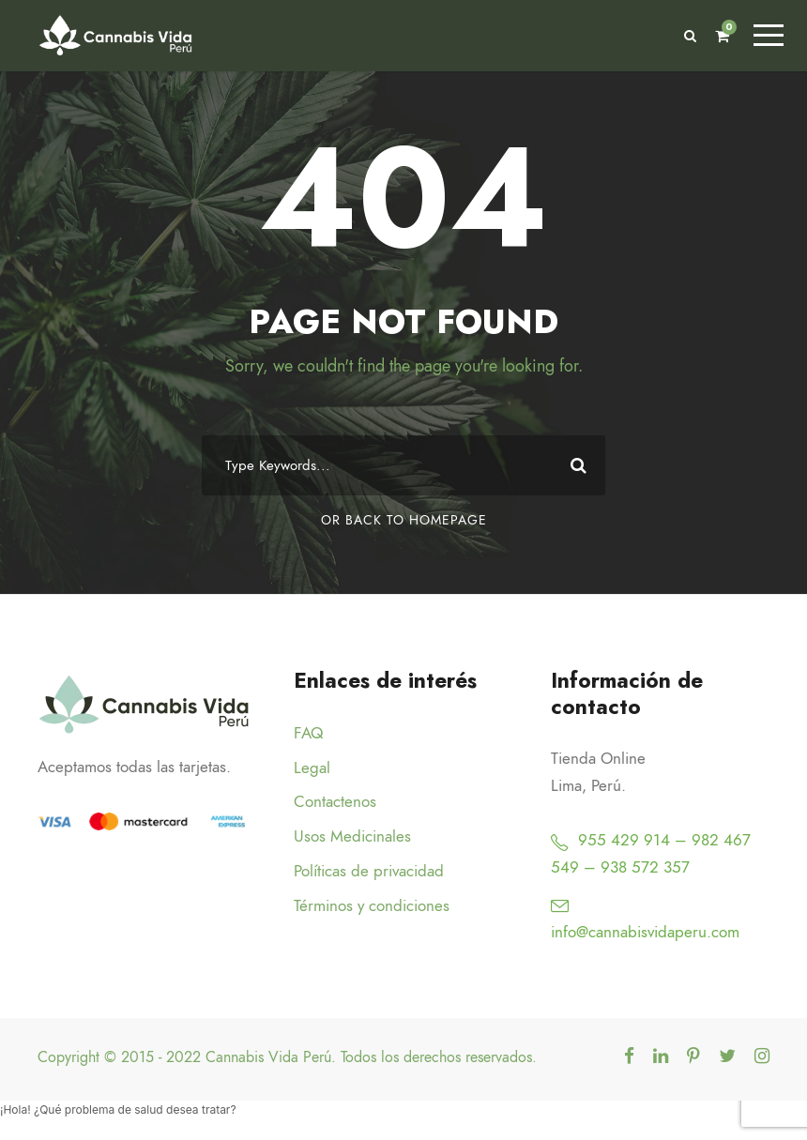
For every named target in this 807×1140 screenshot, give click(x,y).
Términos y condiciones (371, 907)
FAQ (308, 734)
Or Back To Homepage (404, 522)
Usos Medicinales (352, 838)
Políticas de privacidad (369, 872)
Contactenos (335, 803)
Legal (312, 768)
